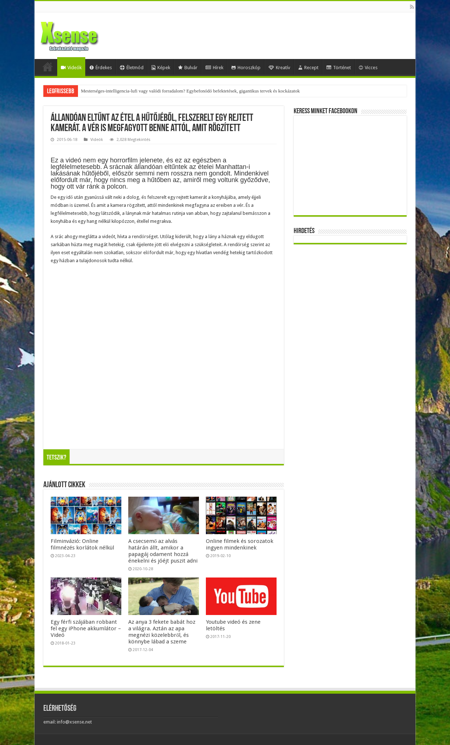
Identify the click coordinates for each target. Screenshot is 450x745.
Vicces (368, 67)
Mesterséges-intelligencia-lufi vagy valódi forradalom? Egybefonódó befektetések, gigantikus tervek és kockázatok (190, 91)
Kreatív (279, 67)
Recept (308, 67)
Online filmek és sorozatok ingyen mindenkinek (239, 544)
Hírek (214, 67)
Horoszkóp (246, 67)
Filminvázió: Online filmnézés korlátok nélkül (82, 544)
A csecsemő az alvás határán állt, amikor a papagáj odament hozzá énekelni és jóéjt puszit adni (162, 551)
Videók (71, 67)
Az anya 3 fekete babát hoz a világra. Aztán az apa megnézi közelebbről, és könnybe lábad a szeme (161, 632)
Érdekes (101, 67)
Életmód (132, 67)
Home (47, 66)
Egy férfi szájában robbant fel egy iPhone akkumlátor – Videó (86, 628)
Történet (338, 67)
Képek (161, 67)
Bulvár (187, 67)
